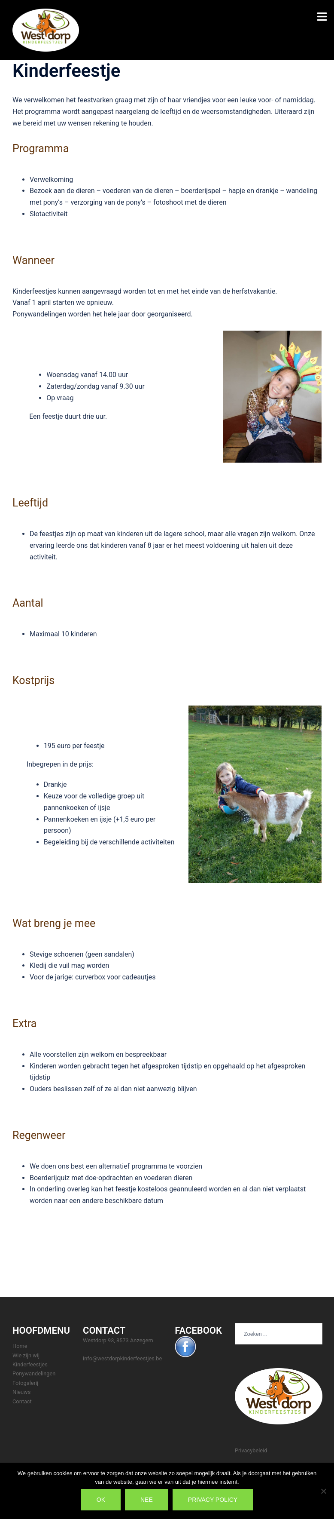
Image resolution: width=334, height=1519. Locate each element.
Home (19, 1346)
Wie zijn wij (25, 1355)
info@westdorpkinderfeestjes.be (122, 1358)
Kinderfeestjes (30, 1364)
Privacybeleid (251, 1450)
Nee (146, 1499)
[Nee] (323, 1491)
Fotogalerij (25, 1383)
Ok (101, 1499)
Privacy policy (212, 1499)
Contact (22, 1401)
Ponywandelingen (33, 1373)
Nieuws (21, 1392)
